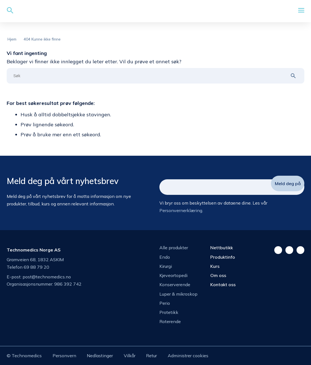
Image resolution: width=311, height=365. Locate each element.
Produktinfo (222, 257)
